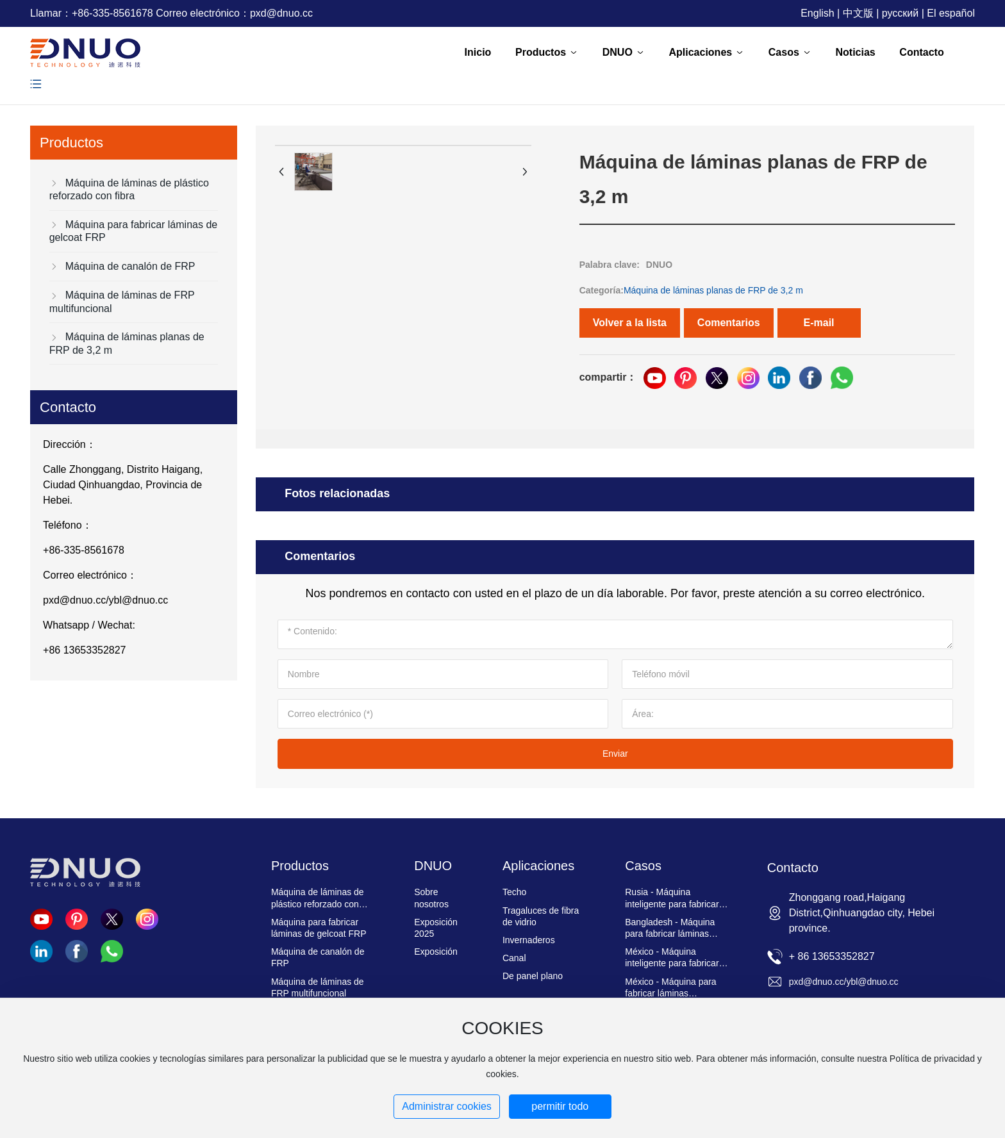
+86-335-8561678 (112, 13)
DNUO (659, 265)
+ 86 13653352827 (832, 956)
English (817, 13)
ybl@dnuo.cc (139, 600)
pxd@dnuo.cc (281, 13)
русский (900, 13)
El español (951, 13)
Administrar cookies (447, 1106)
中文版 (858, 13)
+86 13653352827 (84, 650)
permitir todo (559, 1106)
